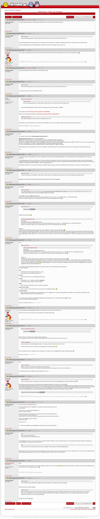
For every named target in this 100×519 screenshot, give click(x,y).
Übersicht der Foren (42, 11)
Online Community (68, 517)
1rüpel (26, 36)
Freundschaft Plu (54, 517)
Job (86, 517)
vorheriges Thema (10, 503)
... (80, 17)
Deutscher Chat (16, 517)
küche (26, 481)
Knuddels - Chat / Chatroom (82, 509)
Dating (63, 517)
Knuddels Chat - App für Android (26, 517)
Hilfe (54, 11)
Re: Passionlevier (28, 19)
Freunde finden (47, 517)
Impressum (82, 517)
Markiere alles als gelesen (10, 509)
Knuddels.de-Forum (9, 13)
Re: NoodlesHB (28, 402)
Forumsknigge (59, 11)
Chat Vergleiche (76, 517)
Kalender (50, 11)
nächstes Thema (26, 503)
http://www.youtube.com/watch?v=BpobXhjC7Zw (48, 114)
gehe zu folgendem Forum (67, 507)
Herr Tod (27, 206)
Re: (26, 33)
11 (89, 17)
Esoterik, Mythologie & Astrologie (29, 13)
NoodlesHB (27, 342)
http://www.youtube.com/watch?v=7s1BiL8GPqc (39, 111)
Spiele (60, 517)
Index (18, 503)
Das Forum (16, 13)
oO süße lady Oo (28, 99)
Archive (20, 13)
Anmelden (18, 10)
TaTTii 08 (27, 189)
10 (87, 17)
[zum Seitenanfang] (8, 31)
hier (41, 90)
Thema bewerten (17, 17)
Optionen (8, 17)
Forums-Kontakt (73, 509)
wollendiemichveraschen (30, 219)
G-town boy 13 (28, 116)
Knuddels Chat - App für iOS (38, 517)
